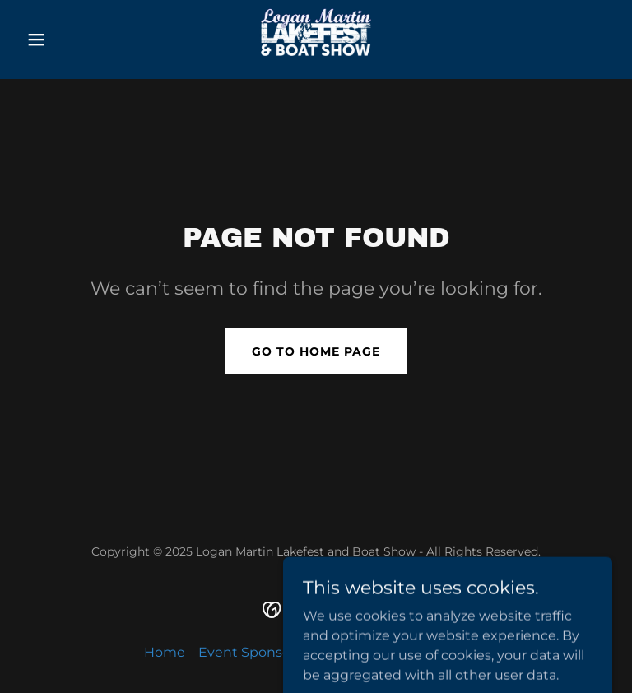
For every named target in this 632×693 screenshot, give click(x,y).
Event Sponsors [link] (250, 652)
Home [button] (164, 652)
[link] (316, 39)
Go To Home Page (316, 351)
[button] (64, 39)
